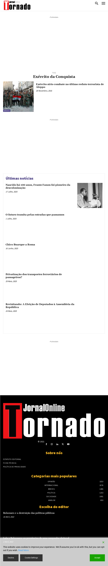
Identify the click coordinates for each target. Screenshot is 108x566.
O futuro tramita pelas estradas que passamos (35, 214)
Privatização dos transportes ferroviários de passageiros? (34, 276)
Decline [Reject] (11, 558)
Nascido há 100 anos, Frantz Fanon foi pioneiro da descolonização (38, 186)
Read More (23, 550)
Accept (97, 558)
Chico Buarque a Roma (20, 244)
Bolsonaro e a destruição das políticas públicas (29, 513)
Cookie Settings (31, 558)
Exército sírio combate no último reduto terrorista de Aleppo (70, 86)
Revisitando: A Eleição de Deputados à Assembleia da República (40, 306)
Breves (7, 111)
